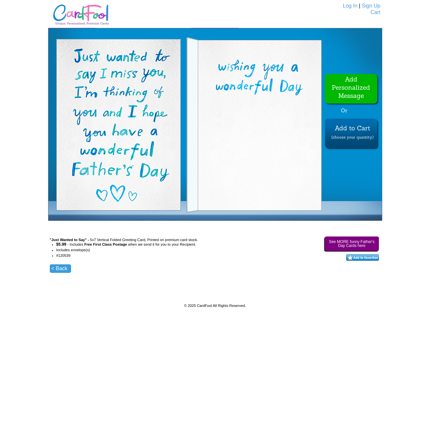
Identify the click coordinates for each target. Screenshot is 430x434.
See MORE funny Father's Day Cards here (352, 243)
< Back (59, 268)
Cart (375, 12)
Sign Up (371, 6)
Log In (350, 6)
